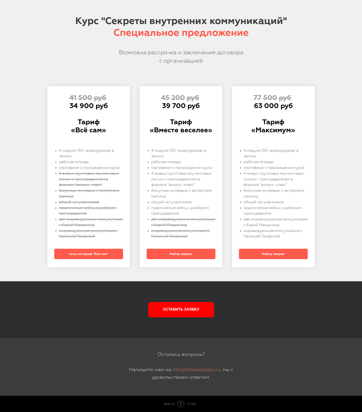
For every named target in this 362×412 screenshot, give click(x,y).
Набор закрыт (181, 254)
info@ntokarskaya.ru (196, 369)
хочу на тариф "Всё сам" (88, 254)
